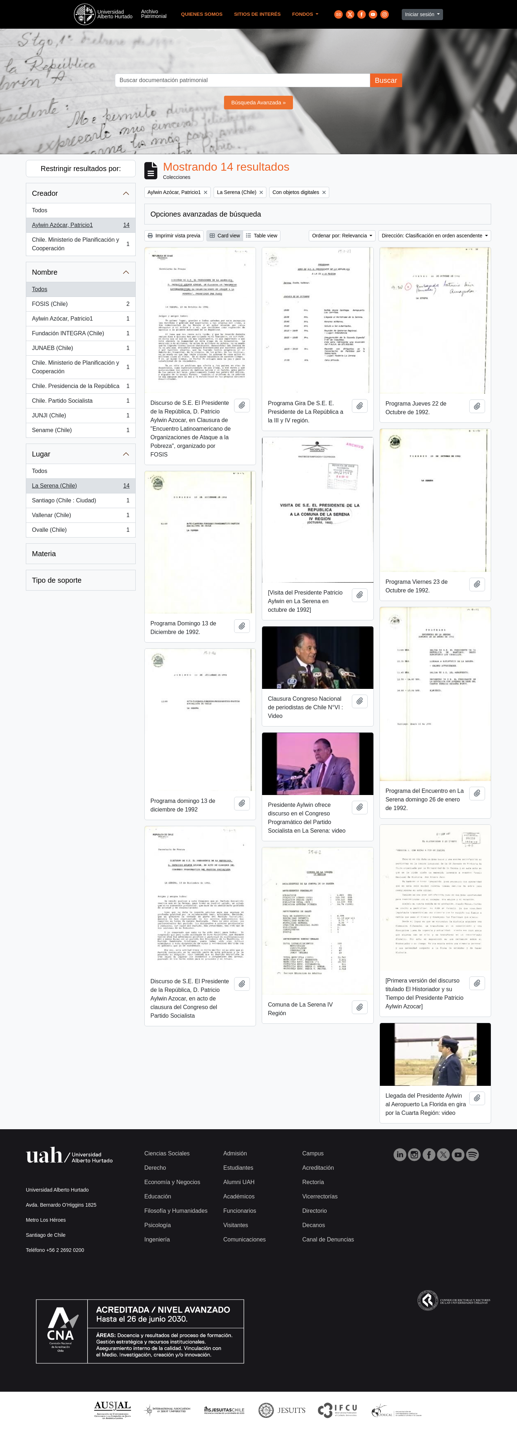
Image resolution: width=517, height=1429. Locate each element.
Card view (225, 235)
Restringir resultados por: (81, 168)
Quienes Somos (202, 14)
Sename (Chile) (81, 431)
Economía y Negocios (172, 1182)
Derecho (155, 1168)
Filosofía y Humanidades (176, 1211)
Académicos (239, 1196)
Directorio (314, 1211)
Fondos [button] (303, 14)
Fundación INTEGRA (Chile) (81, 335)
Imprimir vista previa (174, 235)
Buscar (386, 80)
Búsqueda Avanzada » (258, 102)
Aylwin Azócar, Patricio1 (81, 226)
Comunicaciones (244, 1239)
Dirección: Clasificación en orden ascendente (433, 235)
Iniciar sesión (420, 14)
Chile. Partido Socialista (81, 402)
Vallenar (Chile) (81, 516)
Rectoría (313, 1182)
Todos (39, 210)
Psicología (157, 1225)
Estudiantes (238, 1168)
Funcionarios (239, 1211)
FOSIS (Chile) (81, 305)
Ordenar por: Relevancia (340, 235)
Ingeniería (157, 1239)
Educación (157, 1196)
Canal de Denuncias (328, 1239)
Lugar (41, 454)
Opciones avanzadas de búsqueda (205, 214)
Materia (44, 554)
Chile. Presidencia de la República (81, 387)
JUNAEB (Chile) (81, 349)
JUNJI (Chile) (81, 417)
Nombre (44, 272)
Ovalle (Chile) (81, 531)
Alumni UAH (239, 1182)
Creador (45, 193)
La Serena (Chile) (81, 487)
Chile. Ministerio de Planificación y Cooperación (81, 244)
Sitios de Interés (257, 14)
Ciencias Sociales (167, 1153)
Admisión (235, 1153)
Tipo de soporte (56, 580)
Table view (261, 235)
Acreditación (318, 1168)
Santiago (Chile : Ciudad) (81, 502)
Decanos (313, 1225)
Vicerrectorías (319, 1196)
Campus (313, 1153)
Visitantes (235, 1225)
